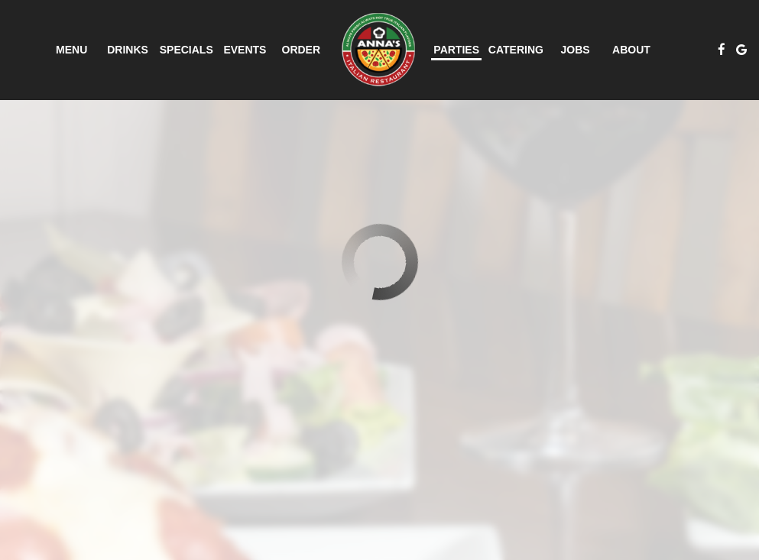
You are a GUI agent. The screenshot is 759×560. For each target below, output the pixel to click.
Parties (456, 50)
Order (301, 50)
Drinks (127, 50)
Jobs (575, 50)
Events (244, 50)
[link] (378, 49)
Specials (186, 50)
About (631, 50)
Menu (71, 50)
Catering (515, 50)
